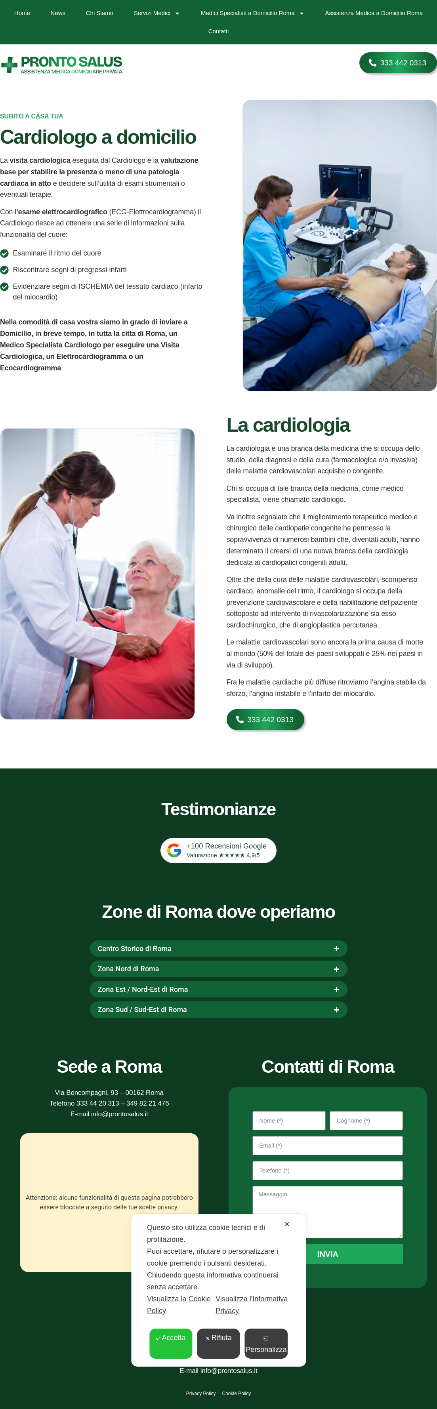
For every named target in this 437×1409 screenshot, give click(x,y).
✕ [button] (287, 1224)
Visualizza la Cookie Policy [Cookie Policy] (179, 1305)
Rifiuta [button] (218, 1338)
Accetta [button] (171, 1338)
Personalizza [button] (266, 1345)
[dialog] (218, 1290)
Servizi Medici (157, 13)
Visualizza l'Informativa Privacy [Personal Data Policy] (252, 1305)
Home (22, 13)
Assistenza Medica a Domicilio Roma (374, 13)
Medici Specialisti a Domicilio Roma (253, 13)
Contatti (218, 31)
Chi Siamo (99, 13)
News (58, 13)
